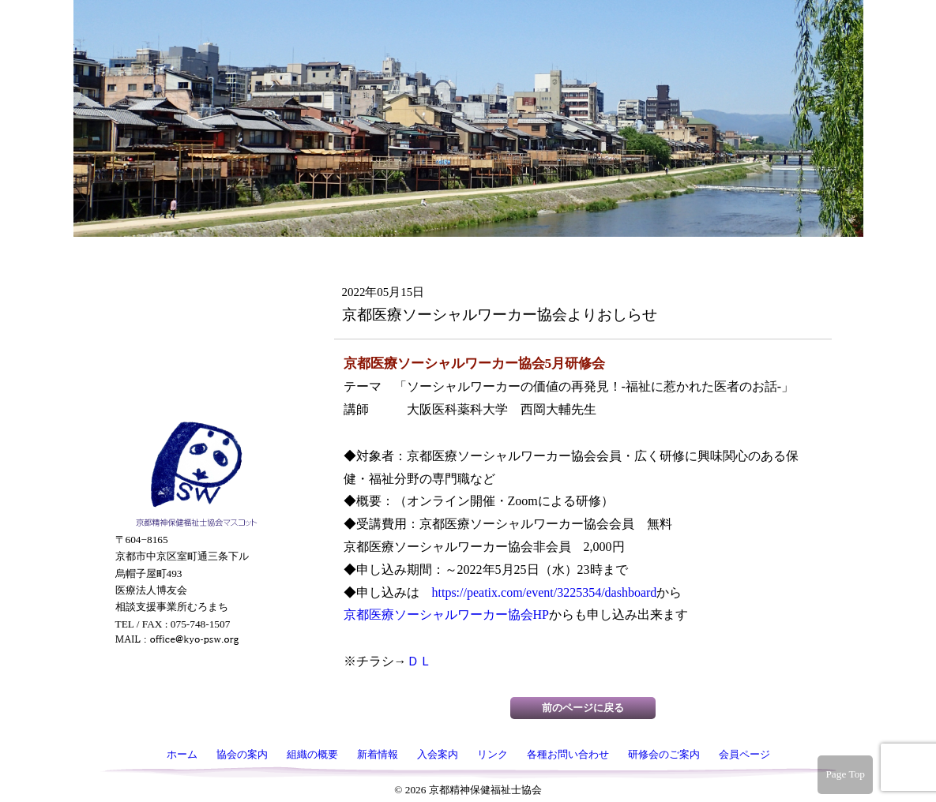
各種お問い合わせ (194, 310)
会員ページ (194, 400)
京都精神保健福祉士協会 (465, 55)
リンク (194, 277)
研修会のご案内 (194, 355)
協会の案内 (194, 144)
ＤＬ (419, 661)
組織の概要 (194, 177)
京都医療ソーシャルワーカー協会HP (446, 614)
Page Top (845, 774)
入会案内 (194, 243)
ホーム (194, 111)
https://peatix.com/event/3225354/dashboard (544, 592)
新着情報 (194, 210)
